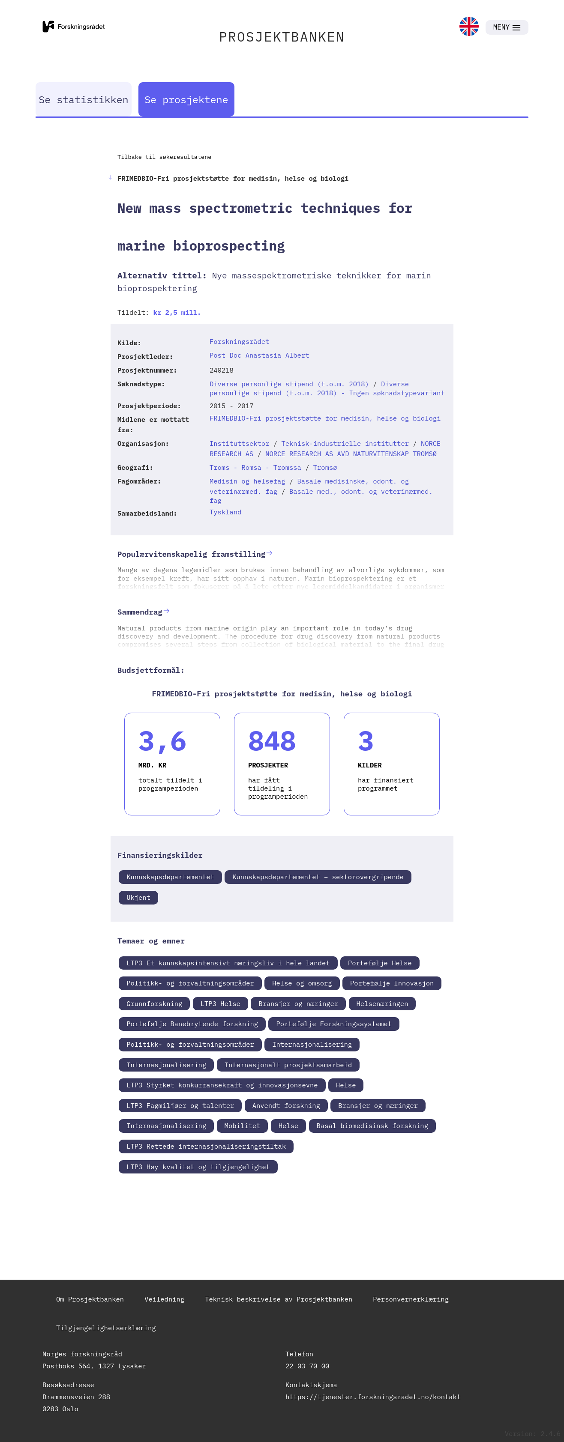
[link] (469, 27)
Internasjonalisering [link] (312, 1044)
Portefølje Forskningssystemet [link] (334, 1023)
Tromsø (325, 467)
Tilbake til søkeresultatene (164, 157)
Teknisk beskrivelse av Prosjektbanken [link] (278, 1299)
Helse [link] (346, 1085)
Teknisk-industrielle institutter (345, 443)
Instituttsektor (240, 443)
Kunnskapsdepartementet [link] (170, 876)
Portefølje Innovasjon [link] (392, 983)
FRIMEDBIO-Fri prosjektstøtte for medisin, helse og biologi (325, 418)
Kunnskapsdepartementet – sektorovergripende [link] (318, 876)
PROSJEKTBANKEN (282, 36)
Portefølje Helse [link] (380, 962)
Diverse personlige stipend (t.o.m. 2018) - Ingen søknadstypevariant (327, 388)
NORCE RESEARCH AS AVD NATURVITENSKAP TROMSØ (351, 453)
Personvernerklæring (411, 1299)
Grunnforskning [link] (154, 1003)
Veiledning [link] (164, 1299)
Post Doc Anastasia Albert (259, 355)
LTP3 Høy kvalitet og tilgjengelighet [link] (198, 1166)
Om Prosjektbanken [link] (90, 1299)
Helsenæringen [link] (382, 1003)
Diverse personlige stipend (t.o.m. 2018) (289, 383)
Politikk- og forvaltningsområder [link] (190, 983)
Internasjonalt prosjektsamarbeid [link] (288, 1064)
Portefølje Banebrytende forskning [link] (192, 1023)
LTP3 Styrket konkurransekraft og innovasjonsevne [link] (222, 1085)
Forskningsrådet (240, 341)
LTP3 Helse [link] (220, 1003)
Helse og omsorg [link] (302, 983)
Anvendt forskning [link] (286, 1105)
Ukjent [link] (138, 897)
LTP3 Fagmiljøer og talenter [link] (180, 1105)
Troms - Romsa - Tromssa (255, 467)
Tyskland (225, 512)
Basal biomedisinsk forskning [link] (372, 1125)
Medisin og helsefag (247, 481)
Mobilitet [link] (243, 1125)
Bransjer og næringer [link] (298, 1003)
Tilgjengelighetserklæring (106, 1327)
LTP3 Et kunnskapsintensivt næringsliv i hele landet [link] (228, 962)
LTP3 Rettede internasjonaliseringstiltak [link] (206, 1146)
